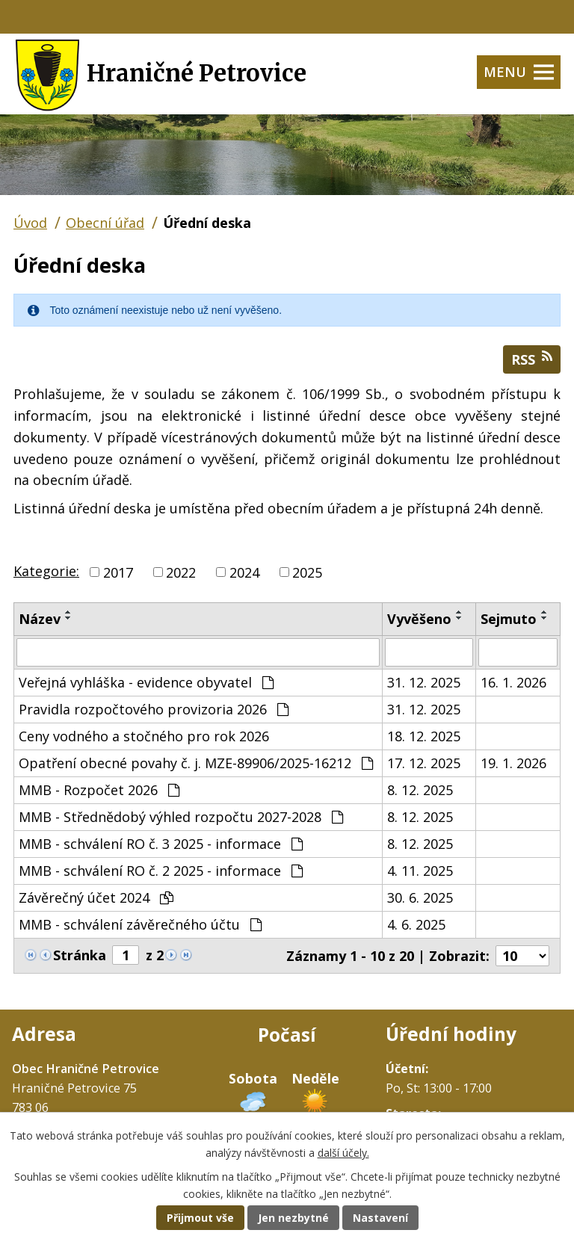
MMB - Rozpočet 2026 (99, 790)
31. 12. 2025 (423, 682)
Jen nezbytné (293, 1218)
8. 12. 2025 (420, 790)
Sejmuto (509, 619)
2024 (244, 572)
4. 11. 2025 (420, 871)
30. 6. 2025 (420, 897)
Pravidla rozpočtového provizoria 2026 (153, 709)
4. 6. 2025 (416, 924)
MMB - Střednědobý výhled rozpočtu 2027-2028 (181, 817)
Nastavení (380, 1218)
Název (40, 619)
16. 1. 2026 (513, 682)
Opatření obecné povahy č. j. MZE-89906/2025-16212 (196, 763)
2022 (181, 572)
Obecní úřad (105, 223)
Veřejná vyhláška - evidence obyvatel (146, 682)
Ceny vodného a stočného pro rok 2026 (144, 736)
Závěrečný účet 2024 (96, 897)
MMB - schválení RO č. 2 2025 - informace (161, 871)
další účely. (343, 1153)
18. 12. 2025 (423, 736)
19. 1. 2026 (513, 763)
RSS (531, 359)
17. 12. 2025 (423, 763)
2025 (307, 572)
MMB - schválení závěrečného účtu (140, 924)
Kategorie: (46, 571)
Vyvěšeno (419, 619)
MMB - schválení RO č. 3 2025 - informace (161, 844)
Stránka (79, 955)
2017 (118, 572)
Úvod (30, 223)
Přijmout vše (200, 1218)
